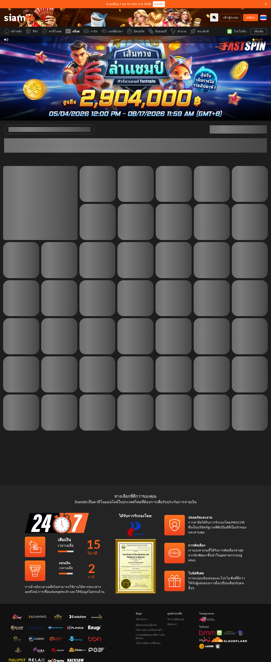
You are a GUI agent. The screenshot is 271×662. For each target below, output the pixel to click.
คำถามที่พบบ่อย (175, 619)
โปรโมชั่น (236, 31)
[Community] (214, 17)
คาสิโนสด (52, 31)
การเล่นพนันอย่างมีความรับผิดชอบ (150, 636)
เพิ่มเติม (258, 31)
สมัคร (250, 17)
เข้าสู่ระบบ (230, 17)
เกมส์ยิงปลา (112, 31)
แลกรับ (158, 4)
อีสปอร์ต (135, 31)
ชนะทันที (199, 31)
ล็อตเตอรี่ (157, 31)
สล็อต (73, 31)
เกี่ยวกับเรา (141, 619)
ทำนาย (178, 31)
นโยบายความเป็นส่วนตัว (149, 629)
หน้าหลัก (13, 31)
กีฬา (32, 31)
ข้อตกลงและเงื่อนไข (146, 625)
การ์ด (90, 31)
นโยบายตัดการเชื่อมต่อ (148, 643)
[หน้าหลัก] (19, 17)
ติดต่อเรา (172, 624)
